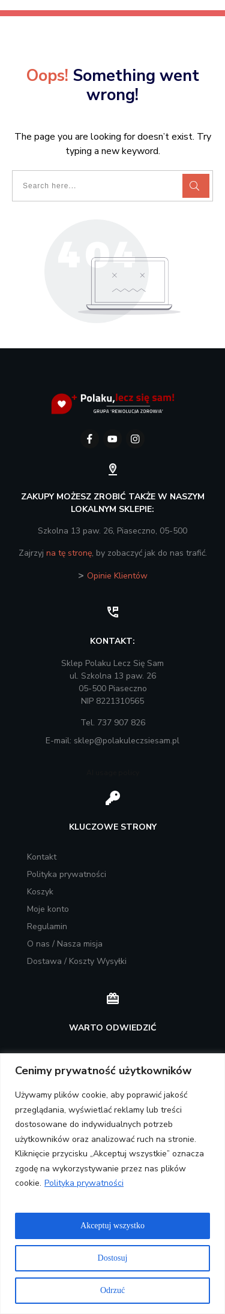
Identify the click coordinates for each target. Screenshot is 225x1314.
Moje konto (48, 909)
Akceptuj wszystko (112, 1225)
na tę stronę (69, 553)
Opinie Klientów (117, 575)
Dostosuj (113, 1257)
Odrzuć (112, 1290)
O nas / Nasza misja (65, 944)
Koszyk (40, 891)
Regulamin (47, 926)
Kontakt (41, 857)
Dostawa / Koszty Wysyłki (77, 961)
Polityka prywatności (84, 1183)
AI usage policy (112, 772)
